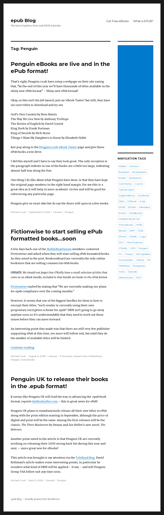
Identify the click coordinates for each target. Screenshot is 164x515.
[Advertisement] (136, 96)
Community (125, 183)
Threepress (139, 265)
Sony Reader (28, 359)
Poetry (129, 254)
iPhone (123, 236)
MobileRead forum (59, 249)
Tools (121, 271)
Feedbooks (135, 213)
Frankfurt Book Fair (129, 219)
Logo (143, 236)
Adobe (122, 166)
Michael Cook (18, 212)
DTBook (132, 201)
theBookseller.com (45, 401)
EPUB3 (132, 207)
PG (120, 254)
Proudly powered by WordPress (42, 499)
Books (122, 178)
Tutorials (132, 271)
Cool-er (139, 183)
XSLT (138, 277)
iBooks (122, 230)
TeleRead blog (85, 457)
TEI (148, 260)
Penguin (69, 212)
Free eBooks (126, 224)
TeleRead (124, 265)
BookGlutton (140, 172)
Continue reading (22, 347)
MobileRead (95, 356)
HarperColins (80, 356)
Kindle (133, 236)
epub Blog (23, 20)
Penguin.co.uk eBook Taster (58, 147)
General (57, 212)
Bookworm (135, 178)
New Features (134, 242)
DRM (121, 201)
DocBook (143, 195)
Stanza (140, 260)
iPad (140, 230)
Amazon (134, 166)
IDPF (132, 230)
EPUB (122, 207)
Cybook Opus (126, 189)
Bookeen (124, 172)
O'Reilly (123, 248)
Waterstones (126, 277)
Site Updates (143, 254)
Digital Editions (127, 195)
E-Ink (142, 201)
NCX (121, 242)
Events (122, 213)
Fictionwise (19, 286)
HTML (139, 224)
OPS (132, 248)
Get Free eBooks (117, 21)
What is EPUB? (143, 21)
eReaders (144, 207)
